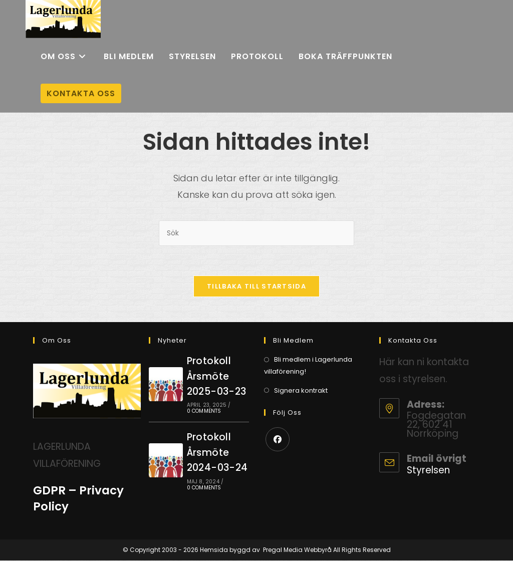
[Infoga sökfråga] (256, 233)
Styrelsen (428, 470)
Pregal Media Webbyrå (297, 550)
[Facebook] (278, 440)
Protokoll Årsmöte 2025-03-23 (216, 377)
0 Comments (204, 411)
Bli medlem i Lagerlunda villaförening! (308, 365)
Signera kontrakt (301, 391)
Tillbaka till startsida (256, 287)
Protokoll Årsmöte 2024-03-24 (217, 453)
